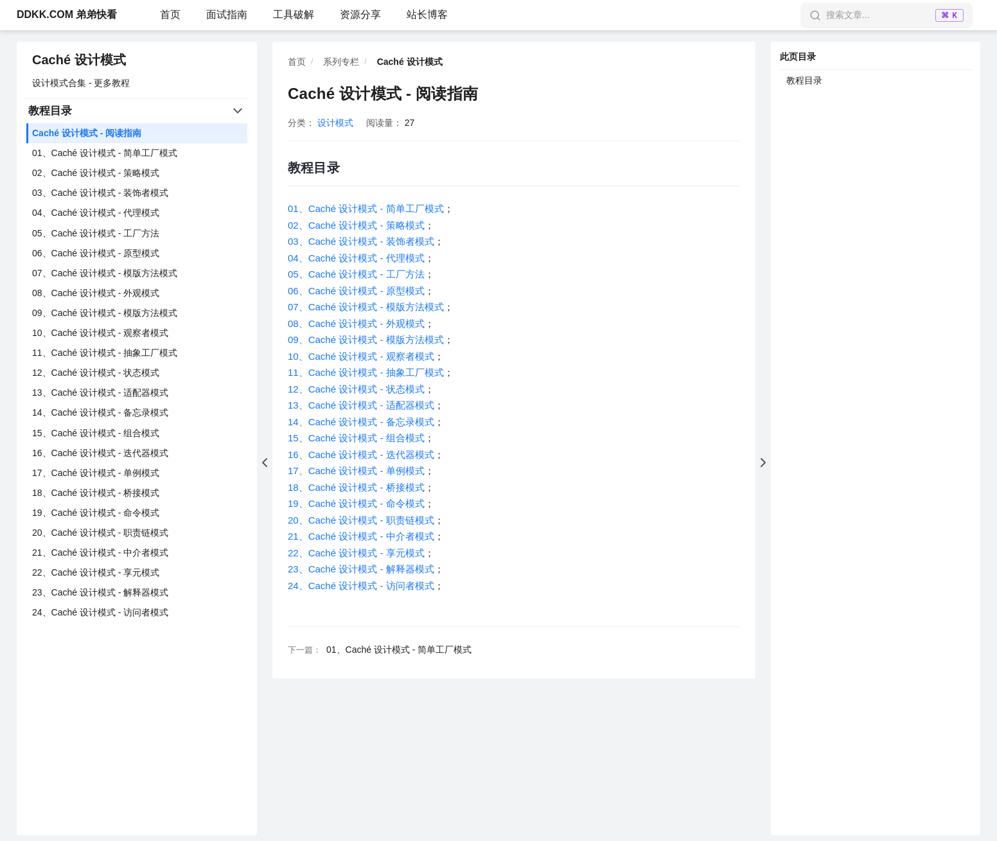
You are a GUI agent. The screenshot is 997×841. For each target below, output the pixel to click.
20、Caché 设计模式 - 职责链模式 (100, 532)
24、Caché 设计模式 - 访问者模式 (100, 612)
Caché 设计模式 (79, 60)
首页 (170, 14)
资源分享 (360, 14)
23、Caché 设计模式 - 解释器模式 (100, 592)
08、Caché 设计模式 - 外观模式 (95, 293)
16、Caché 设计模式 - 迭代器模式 (100, 453)
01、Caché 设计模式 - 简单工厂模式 (104, 153)
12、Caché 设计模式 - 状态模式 (95, 372)
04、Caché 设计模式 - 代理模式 (95, 213)
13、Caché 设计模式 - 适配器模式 (100, 392)
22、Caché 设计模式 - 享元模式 (95, 572)
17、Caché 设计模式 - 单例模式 (95, 473)
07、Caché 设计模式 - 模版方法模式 (104, 273)
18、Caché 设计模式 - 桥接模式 (95, 493)
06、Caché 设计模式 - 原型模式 (95, 253)
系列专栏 (341, 62)
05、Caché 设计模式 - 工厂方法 (95, 233)
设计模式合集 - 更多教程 (81, 83)
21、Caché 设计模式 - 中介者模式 (100, 552)
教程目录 (804, 80)
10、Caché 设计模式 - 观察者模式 (100, 333)
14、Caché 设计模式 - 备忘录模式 (100, 412)
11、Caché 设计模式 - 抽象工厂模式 (104, 353)
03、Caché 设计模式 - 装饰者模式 (100, 193)
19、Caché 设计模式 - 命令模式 (95, 513)
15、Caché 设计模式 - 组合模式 (95, 433)
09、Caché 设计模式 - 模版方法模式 (104, 313)
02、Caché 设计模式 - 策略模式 (95, 173)
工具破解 (293, 14)
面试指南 (226, 14)
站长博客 (427, 14)
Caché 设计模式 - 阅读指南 (86, 133)
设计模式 (335, 123)
